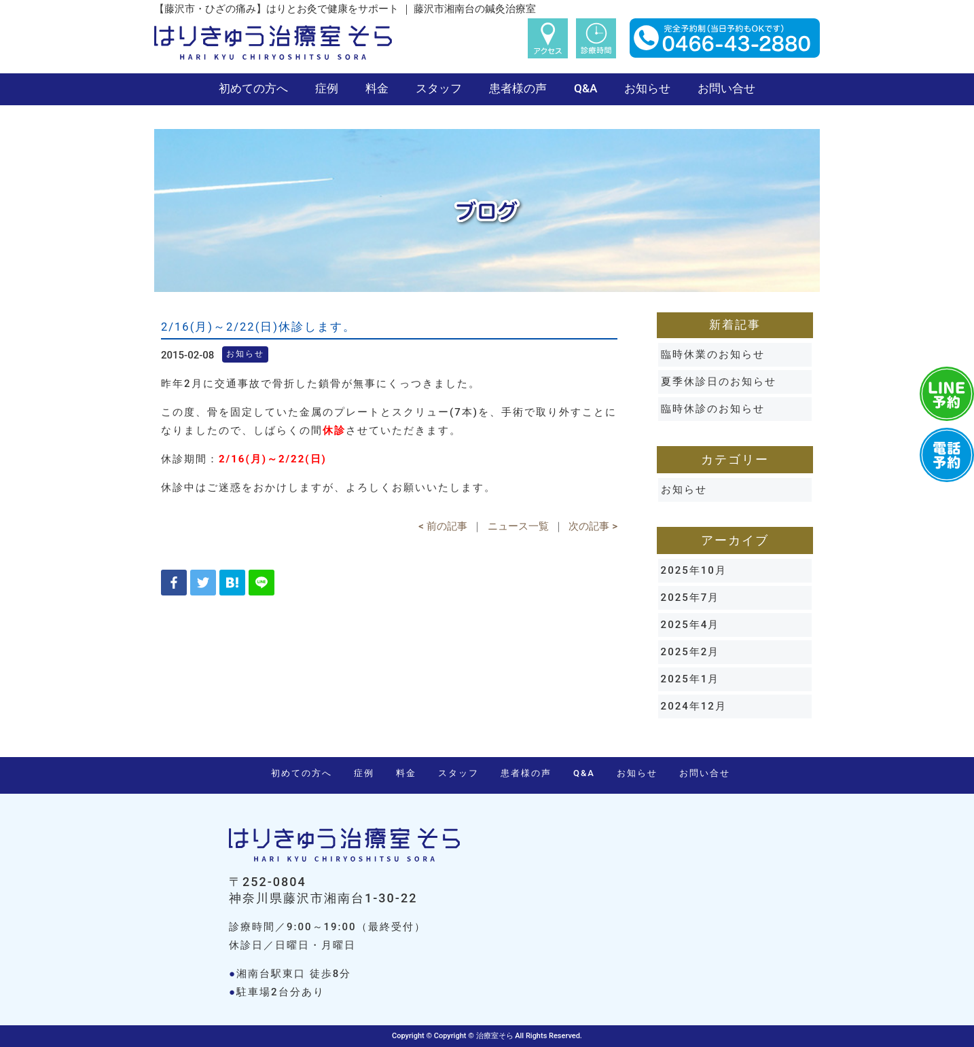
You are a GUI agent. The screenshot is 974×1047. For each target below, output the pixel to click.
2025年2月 (690, 652)
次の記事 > (593, 526)
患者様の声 (518, 88)
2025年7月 (690, 597)
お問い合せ (726, 88)
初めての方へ (253, 88)
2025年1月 (690, 679)
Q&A (585, 88)
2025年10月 (694, 570)
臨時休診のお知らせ (713, 409)
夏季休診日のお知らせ (718, 381)
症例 (326, 88)
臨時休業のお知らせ (713, 354)
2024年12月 (694, 706)
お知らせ (647, 88)
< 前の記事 (442, 526)
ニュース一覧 (518, 526)
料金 (377, 88)
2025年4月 (690, 625)
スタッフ (439, 88)
